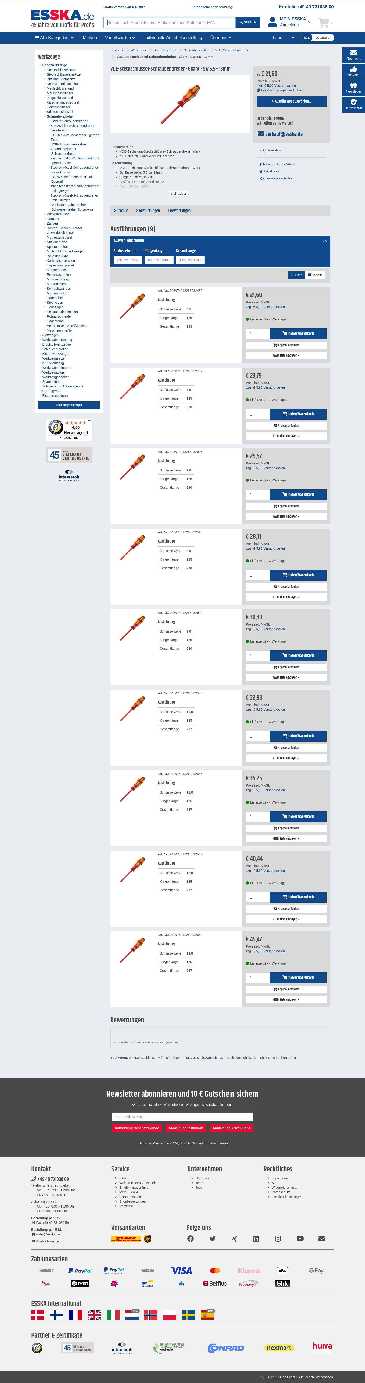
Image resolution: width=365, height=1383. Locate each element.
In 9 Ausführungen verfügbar (279, 90)
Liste (296, 275)
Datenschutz (281, 1192)
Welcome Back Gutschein (138, 1183)
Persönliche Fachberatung (211, 7)
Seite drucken (270, 171)
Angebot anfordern (286, 345)
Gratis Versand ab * (124, 7)
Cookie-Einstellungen (287, 1197)
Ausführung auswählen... (292, 101)
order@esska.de (45, 1234)
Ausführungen (148, 211)
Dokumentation (270, 150)
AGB (275, 1183)
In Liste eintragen (286, 355)
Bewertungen (179, 211)
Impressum (280, 1178)
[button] (353, 71)
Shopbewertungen (132, 1201)
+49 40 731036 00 (50, 1179)
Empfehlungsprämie (134, 1187)
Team (199, 1183)
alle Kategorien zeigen (69, 405)
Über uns (202, 1178)
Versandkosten (130, 1197)
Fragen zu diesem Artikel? (277, 164)
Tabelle (315, 275)
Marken (90, 37)
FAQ (122, 1178)
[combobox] (128, 260)
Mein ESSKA (128, 1192)
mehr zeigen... (180, 193)
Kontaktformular (45, 1241)
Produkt (121, 211)
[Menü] (89, 421)
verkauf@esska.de (280, 134)
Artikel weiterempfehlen (276, 178)
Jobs (199, 1187)
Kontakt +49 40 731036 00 (306, 6)
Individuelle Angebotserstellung (173, 37)
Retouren (126, 1206)
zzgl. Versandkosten (276, 85)
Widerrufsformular (284, 1187)
